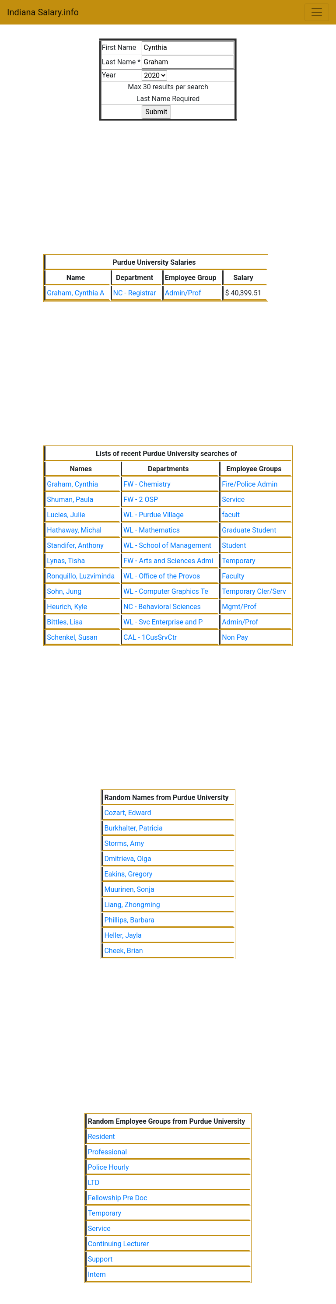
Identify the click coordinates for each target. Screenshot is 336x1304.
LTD (94, 1182)
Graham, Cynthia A (75, 293)
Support (100, 1259)
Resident (101, 1136)
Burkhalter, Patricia (133, 828)
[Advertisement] (167, 182)
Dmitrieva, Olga (127, 859)
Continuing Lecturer (118, 1244)
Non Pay (235, 637)
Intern (97, 1274)
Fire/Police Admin (249, 484)
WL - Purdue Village (153, 515)
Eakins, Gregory (128, 874)
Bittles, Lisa (65, 622)
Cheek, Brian (123, 950)
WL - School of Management (167, 545)
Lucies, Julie (66, 515)
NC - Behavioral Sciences (162, 607)
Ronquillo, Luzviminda (81, 576)
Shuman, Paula (70, 499)
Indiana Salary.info (43, 12)
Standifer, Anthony (75, 545)
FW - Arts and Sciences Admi (168, 561)
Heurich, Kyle (67, 607)
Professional (107, 1152)
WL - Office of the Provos (161, 576)
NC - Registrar (134, 293)
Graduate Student (249, 530)
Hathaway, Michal (74, 530)
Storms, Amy (124, 843)
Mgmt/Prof (239, 607)
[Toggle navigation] (316, 12)
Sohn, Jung (64, 591)
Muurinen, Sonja (129, 889)
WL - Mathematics (151, 530)
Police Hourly (108, 1167)
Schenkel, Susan (72, 637)
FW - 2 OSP (140, 499)
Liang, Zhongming (132, 905)
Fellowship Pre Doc (117, 1198)
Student (234, 545)
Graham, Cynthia (72, 484)
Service (233, 499)
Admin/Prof (183, 293)
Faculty (233, 576)
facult (231, 515)
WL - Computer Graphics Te (165, 591)
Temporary (238, 561)
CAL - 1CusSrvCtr (150, 637)
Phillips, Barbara (129, 920)
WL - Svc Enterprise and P (163, 622)
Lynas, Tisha (66, 561)
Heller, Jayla (122, 935)
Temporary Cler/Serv (254, 591)
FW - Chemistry (147, 484)
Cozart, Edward (127, 813)
